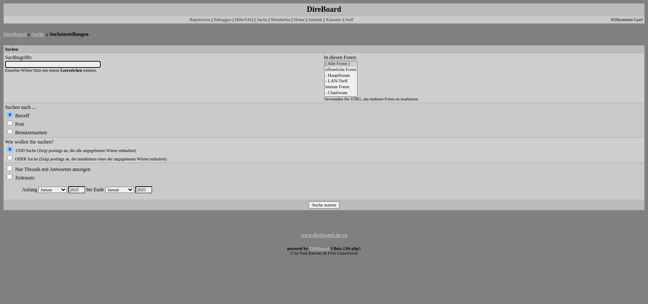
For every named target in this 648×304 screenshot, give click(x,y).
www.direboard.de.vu (324, 235)
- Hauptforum (341, 76)
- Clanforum (341, 93)
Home (299, 19)
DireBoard (14, 34)
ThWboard (319, 248)
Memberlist (280, 19)
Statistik (315, 19)
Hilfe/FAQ (244, 19)
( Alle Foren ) (341, 64)
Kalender (333, 19)
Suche (262, 19)
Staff (349, 19)
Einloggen (222, 19)
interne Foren (341, 87)
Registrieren (200, 19)
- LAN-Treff (341, 81)
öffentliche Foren (341, 70)
